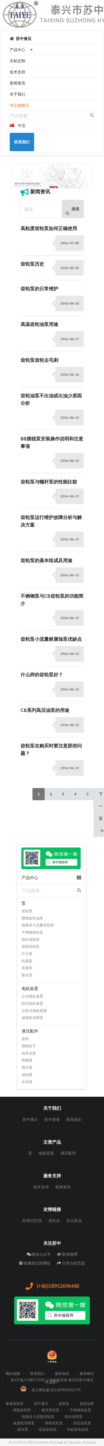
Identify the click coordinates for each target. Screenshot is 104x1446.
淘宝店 (54, 1220)
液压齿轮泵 (50, 1410)
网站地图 (13, 1373)
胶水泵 (27, 975)
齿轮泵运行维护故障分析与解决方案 (51, 521)
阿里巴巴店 (32, 1220)
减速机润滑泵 (32, 1017)
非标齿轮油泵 (77, 1430)
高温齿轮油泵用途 (39, 324)
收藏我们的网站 (35, 1263)
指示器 (27, 1067)
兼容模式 (87, 1373)
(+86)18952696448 (52, 1286)
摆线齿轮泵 (22, 1410)
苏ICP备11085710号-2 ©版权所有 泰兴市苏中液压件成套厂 (52, 1381)
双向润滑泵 (31, 939)
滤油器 (27, 1074)
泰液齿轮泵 (15, 1403)
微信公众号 (39, 1254)
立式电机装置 (32, 996)
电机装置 (46, 1153)
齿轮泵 (27, 911)
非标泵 (27, 968)
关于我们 (17, 94)
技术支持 (17, 71)
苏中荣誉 (52, 1119)
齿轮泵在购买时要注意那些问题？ (51, 749)
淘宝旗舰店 (19, 105)
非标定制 (17, 60)
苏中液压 (20, 38)
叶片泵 (27, 953)
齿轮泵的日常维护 (39, 288)
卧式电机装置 (32, 1003)
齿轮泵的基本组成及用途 (46, 560)
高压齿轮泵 (82, 1423)
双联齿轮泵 (31, 946)
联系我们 (74, 1119)
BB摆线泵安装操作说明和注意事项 (52, 442)
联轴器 (27, 1060)
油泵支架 (29, 1053)
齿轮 (25, 1038)
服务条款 (62, 1373)
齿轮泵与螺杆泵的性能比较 (49, 482)
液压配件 (68, 1153)
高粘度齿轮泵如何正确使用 (49, 228)
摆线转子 (29, 1046)
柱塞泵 (27, 961)
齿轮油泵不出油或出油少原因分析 (51, 399)
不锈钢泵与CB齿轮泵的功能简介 (52, 599)
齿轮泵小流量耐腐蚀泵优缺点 (51, 639)
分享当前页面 (71, 1263)
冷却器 (27, 1081)
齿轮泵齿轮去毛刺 (39, 360)
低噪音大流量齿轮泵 (38, 925)
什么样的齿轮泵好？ (42, 674)
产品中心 (22, 49)
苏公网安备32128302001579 (56, 1390)
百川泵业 (74, 1220)
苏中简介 (30, 1119)
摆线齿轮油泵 (32, 918)
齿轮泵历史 (32, 264)
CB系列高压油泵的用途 (45, 710)
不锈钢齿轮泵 (32, 932)
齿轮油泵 (87, 1403)
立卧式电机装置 (34, 1010)
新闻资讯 (17, 83)
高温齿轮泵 (48, 1430)
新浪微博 (67, 1254)
